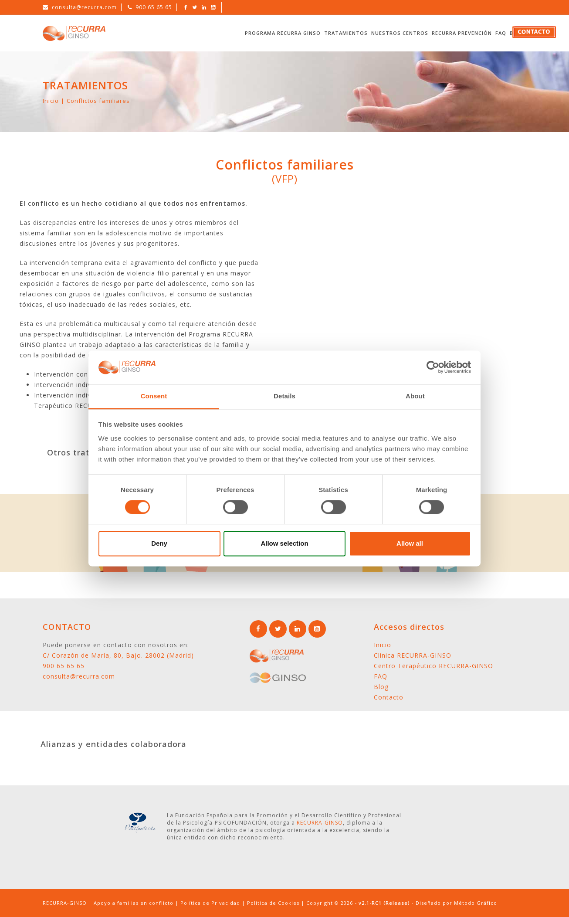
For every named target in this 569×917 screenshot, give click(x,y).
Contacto (388, 697)
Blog (381, 687)
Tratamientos (346, 33)
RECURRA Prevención (462, 33)
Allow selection (284, 543)
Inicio (51, 101)
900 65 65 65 (153, 7)
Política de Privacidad (210, 903)
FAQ (500, 33)
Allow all (409, 543)
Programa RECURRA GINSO (283, 33)
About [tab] (415, 396)
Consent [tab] (154, 396)
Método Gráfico (475, 903)
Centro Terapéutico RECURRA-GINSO (433, 666)
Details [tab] (284, 396)
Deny (159, 543)
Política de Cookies (273, 903)
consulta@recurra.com (84, 7)
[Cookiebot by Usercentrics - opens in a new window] (433, 367)
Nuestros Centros (399, 33)
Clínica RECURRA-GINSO (412, 655)
